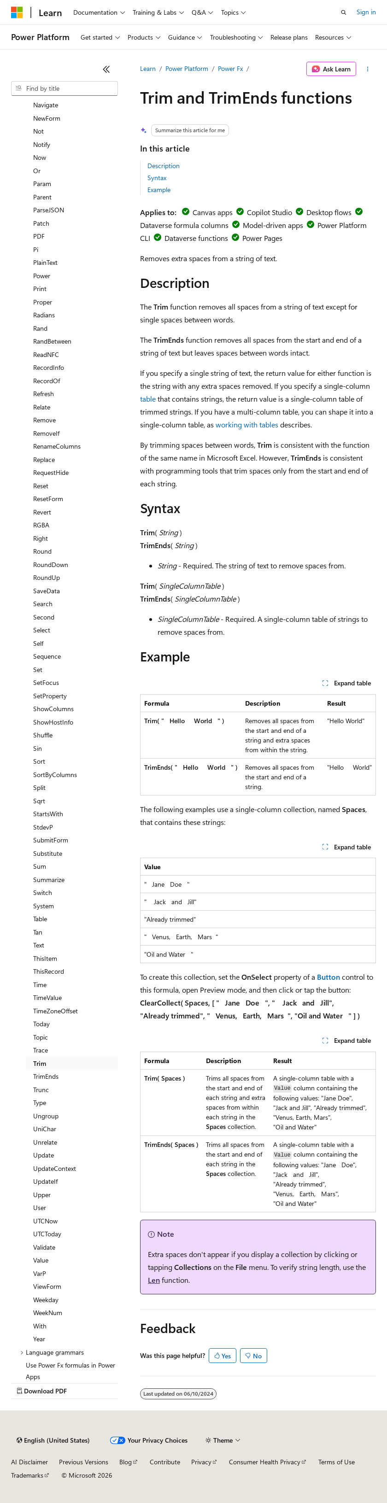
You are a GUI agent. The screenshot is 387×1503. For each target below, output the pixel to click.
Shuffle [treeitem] (43, 735)
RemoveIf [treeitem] (46, 433)
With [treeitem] (40, 1326)
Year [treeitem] (39, 1338)
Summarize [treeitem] (48, 879)
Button (328, 977)
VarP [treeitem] (39, 1273)
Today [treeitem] (41, 1023)
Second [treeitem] (43, 617)
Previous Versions (83, 1461)
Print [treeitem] (40, 288)
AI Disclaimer (29, 1461)
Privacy (201, 1461)
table (148, 399)
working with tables (247, 424)
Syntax (156, 177)
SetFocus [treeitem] (46, 682)
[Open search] (343, 12)
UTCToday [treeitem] (47, 1233)
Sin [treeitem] (37, 748)
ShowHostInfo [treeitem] (53, 722)
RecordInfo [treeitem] (48, 367)
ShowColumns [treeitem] (53, 708)
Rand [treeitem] (40, 328)
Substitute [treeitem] (47, 853)
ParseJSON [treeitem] (48, 209)
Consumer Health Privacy (264, 1461)
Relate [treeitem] (41, 407)
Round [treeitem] (42, 551)
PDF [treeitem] (39, 236)
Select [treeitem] (41, 630)
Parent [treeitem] (42, 197)
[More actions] (368, 69)
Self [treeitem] (38, 643)
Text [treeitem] (38, 945)
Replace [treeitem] (44, 459)
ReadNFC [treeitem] (46, 354)
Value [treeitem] (40, 1260)
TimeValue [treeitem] (47, 997)
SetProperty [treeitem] (50, 695)
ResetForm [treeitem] (48, 498)
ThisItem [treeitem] (45, 958)
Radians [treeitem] (44, 314)
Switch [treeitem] (42, 892)
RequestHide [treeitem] (51, 472)
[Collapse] (106, 69)
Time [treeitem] (40, 984)
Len (154, 1280)
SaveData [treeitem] (46, 590)
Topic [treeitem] (40, 1037)
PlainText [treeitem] (45, 262)
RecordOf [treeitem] (46, 380)
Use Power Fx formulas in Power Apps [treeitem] (70, 1371)
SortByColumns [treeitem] (55, 774)
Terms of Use (336, 1461)
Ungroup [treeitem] (46, 1115)
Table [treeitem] (40, 918)
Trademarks (27, 1475)
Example (158, 189)
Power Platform (186, 68)
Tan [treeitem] (37, 932)
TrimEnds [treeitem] (46, 1076)
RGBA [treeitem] (41, 524)
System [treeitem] (43, 905)
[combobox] (64, 88)
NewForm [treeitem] (46, 118)
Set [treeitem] (37, 669)
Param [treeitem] (42, 183)
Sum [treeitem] (39, 866)
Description (163, 165)
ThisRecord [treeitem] (48, 971)
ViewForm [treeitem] (47, 1286)
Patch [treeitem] (41, 223)
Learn (148, 68)
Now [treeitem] (39, 157)
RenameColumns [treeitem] (57, 446)
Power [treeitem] (41, 275)
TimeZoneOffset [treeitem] (55, 1010)
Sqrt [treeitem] (39, 800)
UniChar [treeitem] (44, 1128)
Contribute (165, 1461)
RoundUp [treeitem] (46, 577)
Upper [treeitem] (42, 1194)
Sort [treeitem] (39, 761)
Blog (125, 1461)
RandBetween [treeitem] (52, 341)
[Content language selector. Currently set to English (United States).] (53, 1440)
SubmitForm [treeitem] (50, 840)
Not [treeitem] (38, 131)
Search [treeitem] (43, 603)
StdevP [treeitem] (43, 827)
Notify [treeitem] (41, 144)
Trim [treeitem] (39, 1063)
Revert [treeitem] (42, 512)
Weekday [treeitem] (46, 1299)
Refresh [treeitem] (43, 393)
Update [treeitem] (43, 1155)
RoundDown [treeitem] (50, 564)
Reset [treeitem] (40, 485)
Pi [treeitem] (35, 249)
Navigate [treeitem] (45, 104)
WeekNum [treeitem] (47, 1312)
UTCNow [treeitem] (45, 1220)
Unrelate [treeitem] (45, 1142)
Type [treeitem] (39, 1102)
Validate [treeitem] (44, 1247)
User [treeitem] (39, 1207)
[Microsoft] (17, 12)
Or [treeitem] (37, 170)
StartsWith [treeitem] (48, 813)
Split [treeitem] (39, 787)
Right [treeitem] (40, 538)
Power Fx (230, 68)
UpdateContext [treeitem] (54, 1168)
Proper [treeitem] (42, 302)
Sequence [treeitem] (47, 656)
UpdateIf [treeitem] (45, 1181)
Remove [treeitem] (44, 419)
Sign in (366, 11)
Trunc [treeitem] (41, 1089)
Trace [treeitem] (40, 1050)
